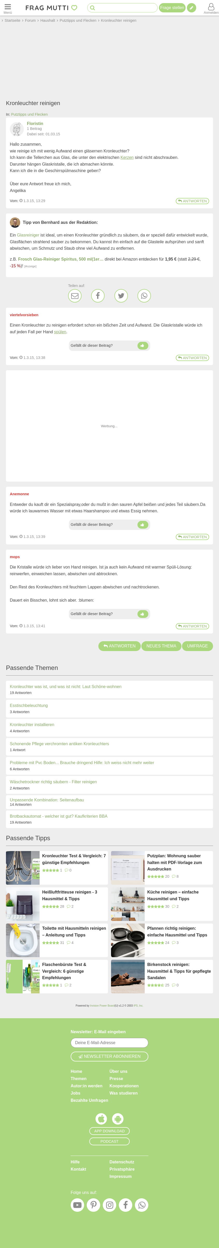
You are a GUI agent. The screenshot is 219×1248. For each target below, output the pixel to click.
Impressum (121, 1176)
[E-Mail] (75, 295)
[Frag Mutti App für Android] (117, 1120)
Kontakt (78, 1169)
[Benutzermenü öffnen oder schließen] (211, 8)
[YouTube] (77, 1206)
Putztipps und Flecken (29, 114)
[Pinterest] (93, 1206)
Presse (116, 1078)
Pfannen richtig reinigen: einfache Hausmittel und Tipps (177, 931)
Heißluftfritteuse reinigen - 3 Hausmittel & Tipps (69, 895)
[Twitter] (121, 295)
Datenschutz (122, 1162)
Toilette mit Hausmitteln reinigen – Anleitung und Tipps (74, 931)
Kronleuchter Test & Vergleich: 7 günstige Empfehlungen (74, 859)
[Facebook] (98, 295)
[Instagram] (109, 1206)
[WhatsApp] (144, 295)
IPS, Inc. (138, 1005)
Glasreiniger (28, 235)
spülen (60, 332)
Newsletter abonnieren (109, 1056)
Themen (78, 1078)
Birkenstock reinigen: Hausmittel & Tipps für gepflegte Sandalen (179, 971)
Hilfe (75, 1162)
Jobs (75, 1093)
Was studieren (124, 1093)
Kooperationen (124, 1086)
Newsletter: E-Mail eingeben (98, 1032)
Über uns (118, 1071)
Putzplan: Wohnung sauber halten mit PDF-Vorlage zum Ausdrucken (174, 862)
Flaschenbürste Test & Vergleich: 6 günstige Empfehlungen (64, 971)
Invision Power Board (102, 1005)
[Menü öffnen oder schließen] (8, 8)
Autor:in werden (87, 1086)
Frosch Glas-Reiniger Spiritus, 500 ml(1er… (61, 259)
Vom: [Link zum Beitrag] (14, 201)
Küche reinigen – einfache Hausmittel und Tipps (173, 895)
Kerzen (127, 157)
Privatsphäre (122, 1169)
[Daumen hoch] (142, 346)
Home (76, 1071)
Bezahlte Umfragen (89, 1100)
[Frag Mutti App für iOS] (101, 1120)
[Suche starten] (92, 8)
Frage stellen (172, 7)
